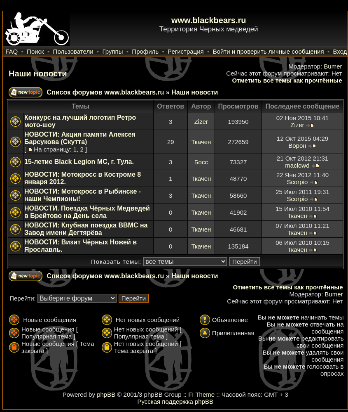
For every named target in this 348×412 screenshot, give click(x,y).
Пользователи (73, 51)
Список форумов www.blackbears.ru (105, 92)
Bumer (333, 66)
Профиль (145, 51)
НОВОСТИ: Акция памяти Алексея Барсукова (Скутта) (79, 138)
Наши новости (38, 73)
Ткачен (201, 141)
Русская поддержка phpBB (175, 401)
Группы (112, 51)
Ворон (297, 145)
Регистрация (186, 51)
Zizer (201, 121)
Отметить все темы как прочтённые (287, 80)
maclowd (297, 165)
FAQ (11, 51)
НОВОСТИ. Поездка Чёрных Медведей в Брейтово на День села (87, 212)
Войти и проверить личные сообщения (268, 51)
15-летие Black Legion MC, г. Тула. (79, 161)
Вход (340, 51)
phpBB (106, 394)
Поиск (35, 51)
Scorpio (297, 181)
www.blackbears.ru (208, 20)
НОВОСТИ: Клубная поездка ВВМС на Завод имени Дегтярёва (85, 229)
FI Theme (201, 394)
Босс (201, 162)
